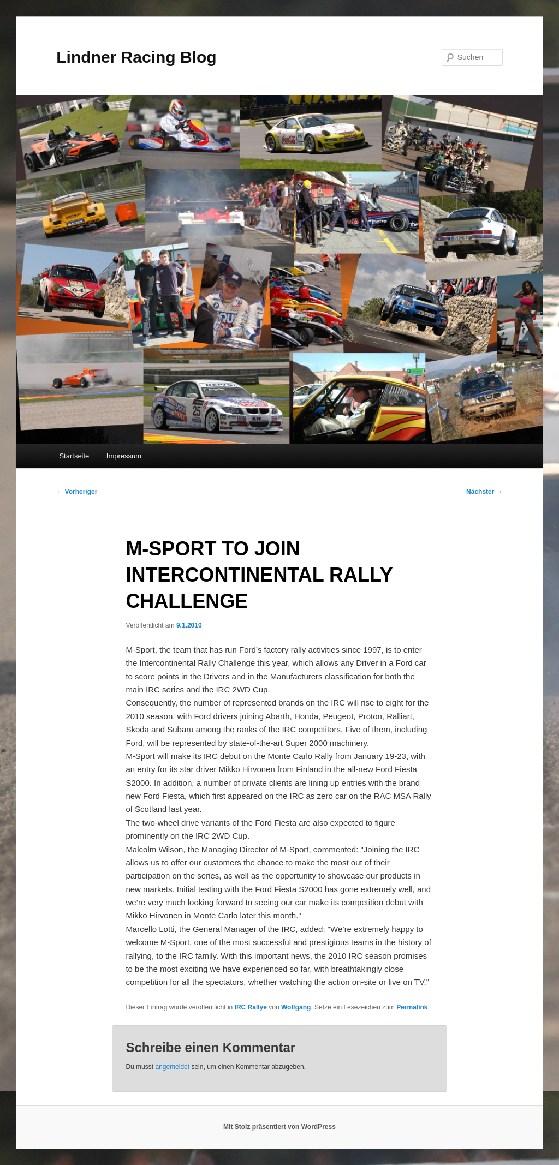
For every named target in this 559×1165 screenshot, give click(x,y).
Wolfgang (296, 1007)
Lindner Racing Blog (136, 57)
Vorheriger (76, 491)
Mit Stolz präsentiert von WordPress (279, 1127)
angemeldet (172, 1067)
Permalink (411, 1007)
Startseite (74, 456)
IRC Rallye (251, 1007)
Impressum (123, 456)
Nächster (484, 491)
